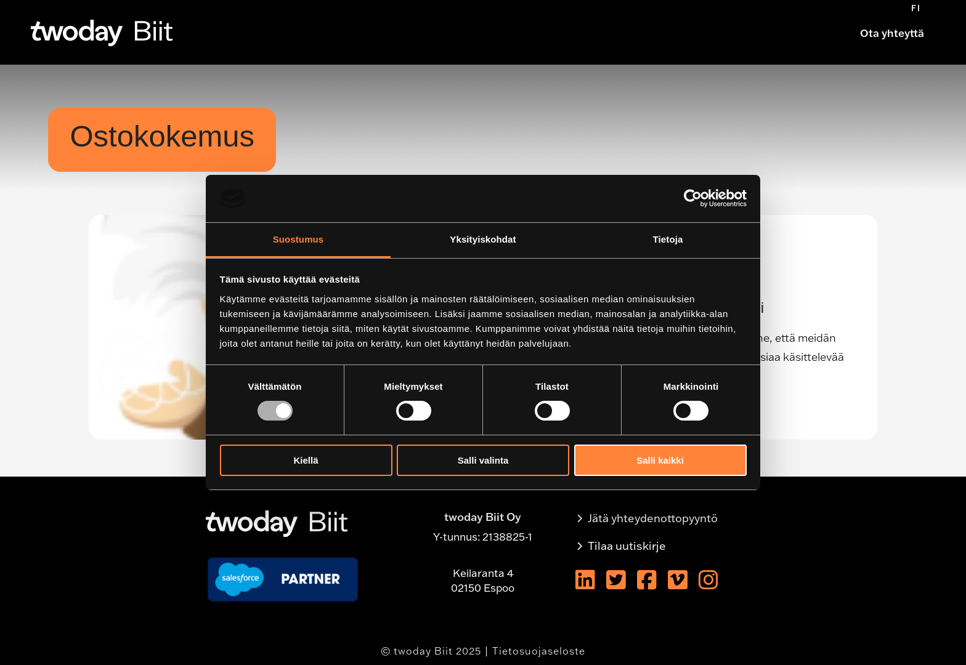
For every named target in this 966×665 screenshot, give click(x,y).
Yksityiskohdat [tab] (483, 239)
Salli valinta (483, 460)
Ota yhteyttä (892, 32)
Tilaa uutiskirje (627, 546)
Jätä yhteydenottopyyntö (653, 518)
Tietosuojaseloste (538, 651)
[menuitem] (916, 8)
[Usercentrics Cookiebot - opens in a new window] (693, 198)
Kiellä (305, 460)
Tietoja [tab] (668, 239)
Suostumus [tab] (298, 239)
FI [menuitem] (916, 8)
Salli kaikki (660, 460)
